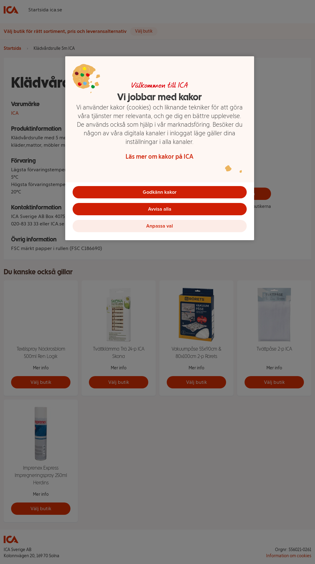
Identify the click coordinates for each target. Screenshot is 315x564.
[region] (159, 148)
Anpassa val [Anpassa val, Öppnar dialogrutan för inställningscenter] (159, 226)
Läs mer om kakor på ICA (159, 156)
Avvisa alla (159, 209)
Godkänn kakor (160, 192)
